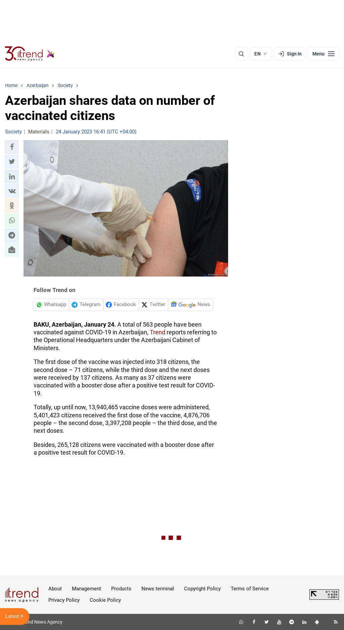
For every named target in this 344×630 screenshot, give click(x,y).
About (55, 589)
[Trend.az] (30, 53)
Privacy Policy (64, 600)
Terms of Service (250, 589)
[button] (11, 146)
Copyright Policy (202, 589)
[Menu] (323, 53)
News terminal (157, 589)
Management (86, 589)
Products (121, 589)
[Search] (241, 53)
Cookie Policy (105, 600)
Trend (157, 332)
